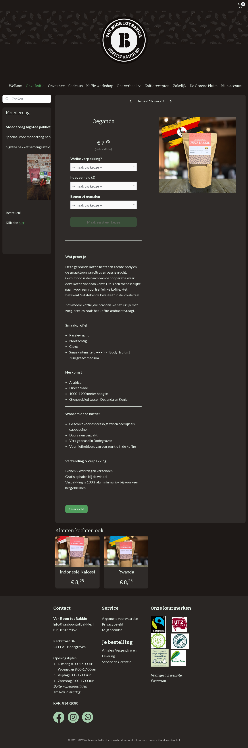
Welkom (15, 86)
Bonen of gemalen (85, 196)
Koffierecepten (157, 86)
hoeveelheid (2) (82, 177)
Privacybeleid (112, 624)
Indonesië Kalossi (77, 571)
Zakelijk (179, 86)
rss (120, 740)
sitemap (112, 740)
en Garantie (122, 662)
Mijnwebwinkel (171, 740)
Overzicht (76, 509)
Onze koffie (35, 86)
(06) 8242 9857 (65, 630)
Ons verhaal (129, 86)
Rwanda (126, 571)
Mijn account (232, 86)
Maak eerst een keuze (103, 222)
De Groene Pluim (204, 86)
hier (22, 222)
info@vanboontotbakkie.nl (73, 624)
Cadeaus (75, 86)
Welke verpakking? (86, 158)
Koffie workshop (99, 86)
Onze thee (56, 86)
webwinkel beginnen (135, 740)
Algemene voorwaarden (120, 618)
